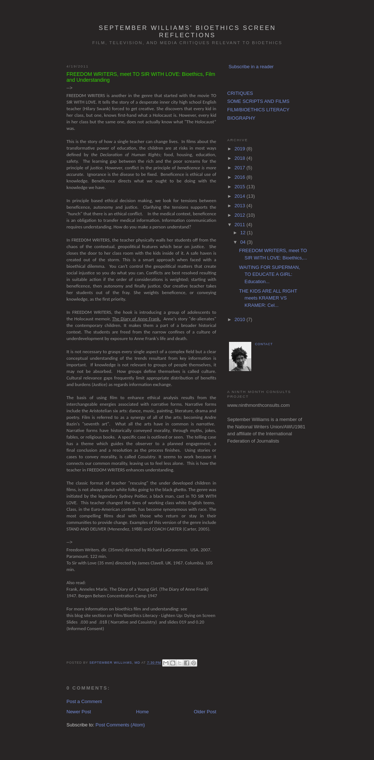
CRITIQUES (240, 93)
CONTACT (264, 344)
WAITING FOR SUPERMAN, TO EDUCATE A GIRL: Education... (269, 274)
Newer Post (78, 711)
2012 (240, 215)
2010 (240, 319)
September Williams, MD (115, 662)
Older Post (205, 711)
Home (142, 711)
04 (243, 242)
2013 (240, 205)
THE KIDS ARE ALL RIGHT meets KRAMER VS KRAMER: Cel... (268, 298)
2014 (240, 196)
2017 (240, 167)
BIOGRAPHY (241, 118)
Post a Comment (84, 701)
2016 (240, 177)
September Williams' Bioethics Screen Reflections (187, 31)
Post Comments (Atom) (120, 725)
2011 (240, 224)
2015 (240, 186)
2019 (240, 148)
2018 (240, 158)
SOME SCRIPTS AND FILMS (258, 101)
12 (243, 232)
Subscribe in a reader (251, 66)
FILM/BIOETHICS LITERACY (258, 109)
